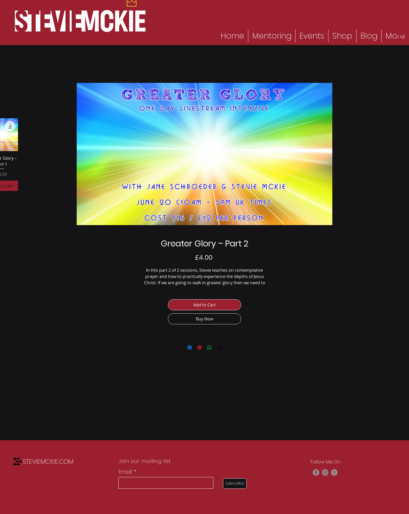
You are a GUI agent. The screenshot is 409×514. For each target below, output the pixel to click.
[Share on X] (219, 347)
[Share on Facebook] (190, 347)
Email (125, 471)
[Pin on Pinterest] (199, 347)
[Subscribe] (234, 483)
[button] (401, 31)
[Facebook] (316, 472)
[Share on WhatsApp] (209, 347)
